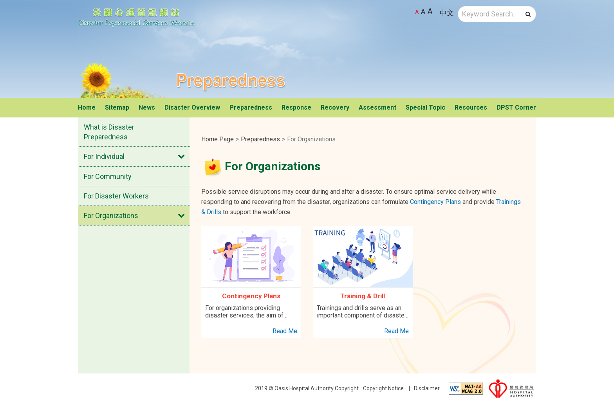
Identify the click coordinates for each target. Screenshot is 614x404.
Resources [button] (471, 107)
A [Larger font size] (423, 12)
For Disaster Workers (116, 196)
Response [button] (296, 107)
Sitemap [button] (117, 107)
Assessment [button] (377, 107)
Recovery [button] (335, 107)
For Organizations (111, 215)
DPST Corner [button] (516, 107)
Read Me (285, 331)
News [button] (147, 107)
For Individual (104, 156)
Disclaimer (427, 388)
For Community (108, 176)
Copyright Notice (383, 388)
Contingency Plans (435, 202)
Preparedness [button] (250, 107)
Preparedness (260, 139)
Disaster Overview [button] (192, 107)
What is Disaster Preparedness (109, 132)
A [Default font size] (417, 12)
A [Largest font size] (430, 11)
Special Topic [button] (425, 107)
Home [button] (87, 107)
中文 (447, 13)
